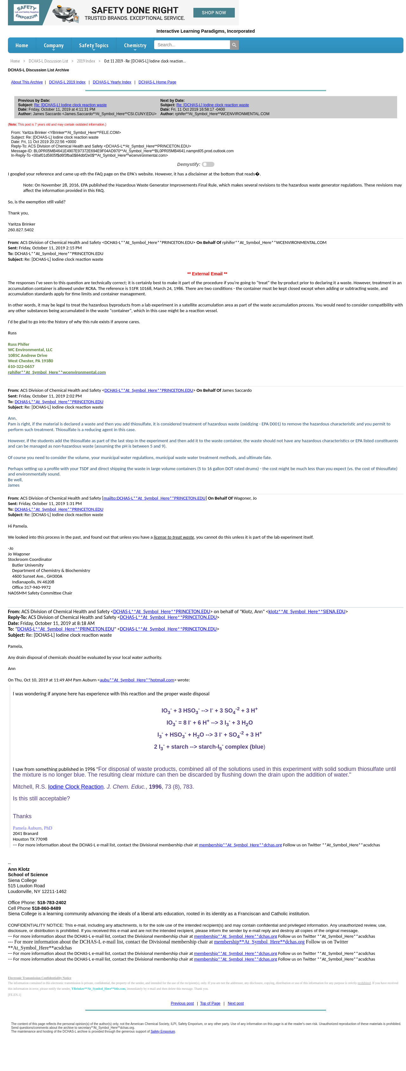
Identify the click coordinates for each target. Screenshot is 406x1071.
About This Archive (27, 82)
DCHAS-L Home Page (157, 82)
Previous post (182, 1003)
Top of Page (210, 1003)
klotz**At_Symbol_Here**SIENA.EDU (306, 611)
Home (22, 45)
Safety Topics (93, 47)
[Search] (234, 45)
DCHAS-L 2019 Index (67, 82)
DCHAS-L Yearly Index (112, 82)
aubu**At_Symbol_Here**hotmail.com (137, 680)
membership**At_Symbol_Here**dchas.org (240, 845)
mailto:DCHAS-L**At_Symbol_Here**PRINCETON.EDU (154, 498)
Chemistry (135, 47)
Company (53, 47)
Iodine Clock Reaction (75, 787)
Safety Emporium (163, 1031)
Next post (236, 1003)
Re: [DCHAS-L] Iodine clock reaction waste (70, 105)
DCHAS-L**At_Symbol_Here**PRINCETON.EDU (148, 390)
